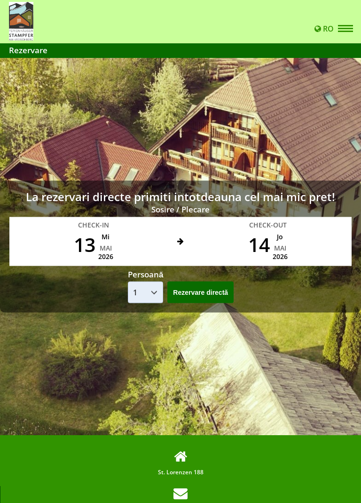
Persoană (145, 273)
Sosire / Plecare (180, 209)
